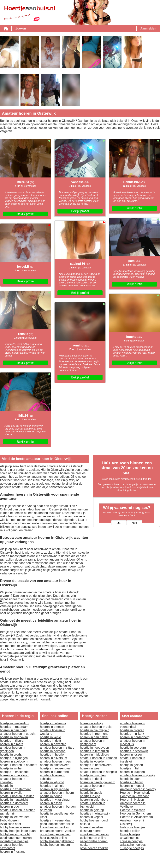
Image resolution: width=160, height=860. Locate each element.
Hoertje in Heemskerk (135, 792)
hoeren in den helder (94, 737)
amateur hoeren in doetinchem (92, 742)
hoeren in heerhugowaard (97, 782)
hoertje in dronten (132, 730)
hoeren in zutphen (132, 771)
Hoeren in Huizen (132, 799)
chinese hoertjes (131, 841)
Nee (134, 522)
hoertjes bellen (130, 830)
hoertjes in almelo (52, 785)
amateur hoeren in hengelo (98, 771)
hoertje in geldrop (92, 810)
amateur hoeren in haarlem (18, 765)
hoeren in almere (11, 744)
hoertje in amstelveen (54, 765)
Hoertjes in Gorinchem (135, 813)
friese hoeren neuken (54, 827)
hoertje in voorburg (133, 747)
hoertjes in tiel (129, 768)
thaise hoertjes (130, 834)
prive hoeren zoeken (94, 848)
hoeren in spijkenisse (54, 789)
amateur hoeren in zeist (96, 726)
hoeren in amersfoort (14, 775)
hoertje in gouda (51, 796)
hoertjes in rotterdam (14, 726)
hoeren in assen (51, 803)
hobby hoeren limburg (55, 844)
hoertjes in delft (50, 740)
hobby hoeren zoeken (15, 827)
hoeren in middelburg (94, 754)
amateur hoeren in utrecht (17, 733)
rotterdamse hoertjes (14, 841)
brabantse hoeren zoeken (57, 830)
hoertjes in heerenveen (96, 765)
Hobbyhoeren (9, 820)
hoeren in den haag (13, 730)
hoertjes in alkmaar (53, 723)
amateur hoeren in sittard (57, 747)
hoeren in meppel (132, 785)
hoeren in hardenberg (135, 737)
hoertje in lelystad (52, 782)
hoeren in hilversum (53, 758)
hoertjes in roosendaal (55, 768)
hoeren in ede (9, 806)
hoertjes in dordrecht (14, 803)
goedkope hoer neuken (16, 837)
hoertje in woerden (93, 761)
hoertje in (6, 785)
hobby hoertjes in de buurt (18, 830)
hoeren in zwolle (11, 792)
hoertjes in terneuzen (94, 751)
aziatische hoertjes (133, 844)
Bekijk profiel (25, 214)
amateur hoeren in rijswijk (137, 775)
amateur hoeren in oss (55, 761)
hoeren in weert (90, 768)
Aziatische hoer (10, 824)
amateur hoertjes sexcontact (11, 846)
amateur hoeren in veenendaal (132, 725)
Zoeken (20, 28)
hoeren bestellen (91, 827)
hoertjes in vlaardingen (55, 799)
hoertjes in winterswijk (95, 813)
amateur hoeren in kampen (98, 758)
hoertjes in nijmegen (14, 758)
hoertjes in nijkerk (132, 733)
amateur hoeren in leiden (17, 796)
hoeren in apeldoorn (13, 761)
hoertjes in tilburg (12, 740)
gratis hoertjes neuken (55, 834)
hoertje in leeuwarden (15, 817)
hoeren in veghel (91, 817)
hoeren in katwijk (91, 723)
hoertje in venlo (50, 737)
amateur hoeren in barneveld (92, 804)
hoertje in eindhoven (14, 737)
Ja (118, 522)
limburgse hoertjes (132, 827)
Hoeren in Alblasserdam (136, 817)
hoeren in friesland (13, 851)
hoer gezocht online (53, 837)
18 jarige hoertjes (132, 848)
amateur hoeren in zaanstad (12, 780)
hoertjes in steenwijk (134, 751)
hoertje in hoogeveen (94, 747)
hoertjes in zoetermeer (15, 789)
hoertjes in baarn (131, 782)
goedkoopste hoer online (57, 824)
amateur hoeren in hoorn (57, 792)
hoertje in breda (10, 754)
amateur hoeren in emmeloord (92, 787)
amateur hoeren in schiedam (52, 777)
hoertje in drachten (93, 775)
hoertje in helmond (53, 751)
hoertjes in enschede (14, 771)
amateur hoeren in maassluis (132, 742)
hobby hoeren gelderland (57, 841)
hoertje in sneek (91, 792)
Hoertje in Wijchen (132, 810)
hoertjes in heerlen (53, 754)
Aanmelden (148, 28)
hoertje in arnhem (12, 768)
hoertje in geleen (131, 765)
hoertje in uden (130, 778)
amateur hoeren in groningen (12, 749)
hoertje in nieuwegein (94, 730)
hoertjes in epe (90, 796)
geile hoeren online (93, 837)
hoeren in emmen (52, 726)
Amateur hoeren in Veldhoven (132, 804)
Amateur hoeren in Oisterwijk (132, 822)
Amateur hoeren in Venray (138, 789)
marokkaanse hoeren (94, 834)
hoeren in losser (131, 754)
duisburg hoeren (91, 830)
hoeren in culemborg (94, 799)
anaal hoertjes (129, 837)
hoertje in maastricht (14, 799)
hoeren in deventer (53, 744)
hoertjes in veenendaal (55, 820)
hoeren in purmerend (54, 771)
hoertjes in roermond (94, 733)
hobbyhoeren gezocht (15, 834)
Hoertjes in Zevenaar (134, 796)
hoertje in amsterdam (14, 723)
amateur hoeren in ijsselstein (132, 759)
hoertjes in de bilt (92, 778)
